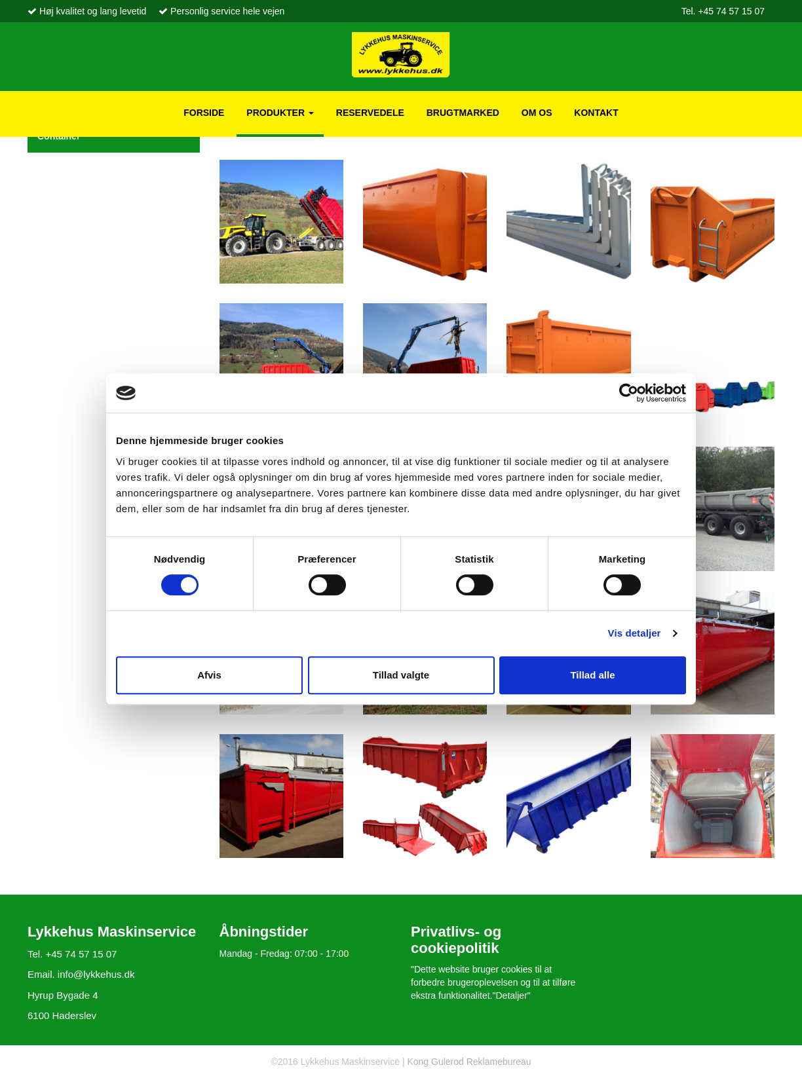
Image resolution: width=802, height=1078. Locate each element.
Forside (203, 112)
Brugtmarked (463, 112)
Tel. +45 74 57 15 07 (723, 11)
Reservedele (370, 112)
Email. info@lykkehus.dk (81, 974)
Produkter (280, 112)
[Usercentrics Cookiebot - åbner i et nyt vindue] (628, 393)
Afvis (209, 674)
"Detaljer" (512, 995)
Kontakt (596, 112)
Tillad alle (592, 674)
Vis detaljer (634, 633)
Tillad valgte (401, 674)
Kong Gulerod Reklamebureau (468, 1061)
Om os (537, 112)
